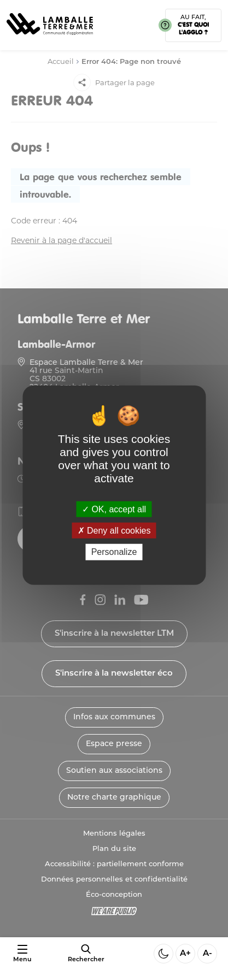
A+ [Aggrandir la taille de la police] (185, 954)
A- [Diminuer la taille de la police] (207, 954)
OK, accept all (114, 509)
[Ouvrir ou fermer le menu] (22, 954)
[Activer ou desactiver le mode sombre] (163, 953)
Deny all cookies (114, 530)
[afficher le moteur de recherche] (86, 953)
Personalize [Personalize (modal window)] (114, 552)
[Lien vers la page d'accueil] (50, 38)
